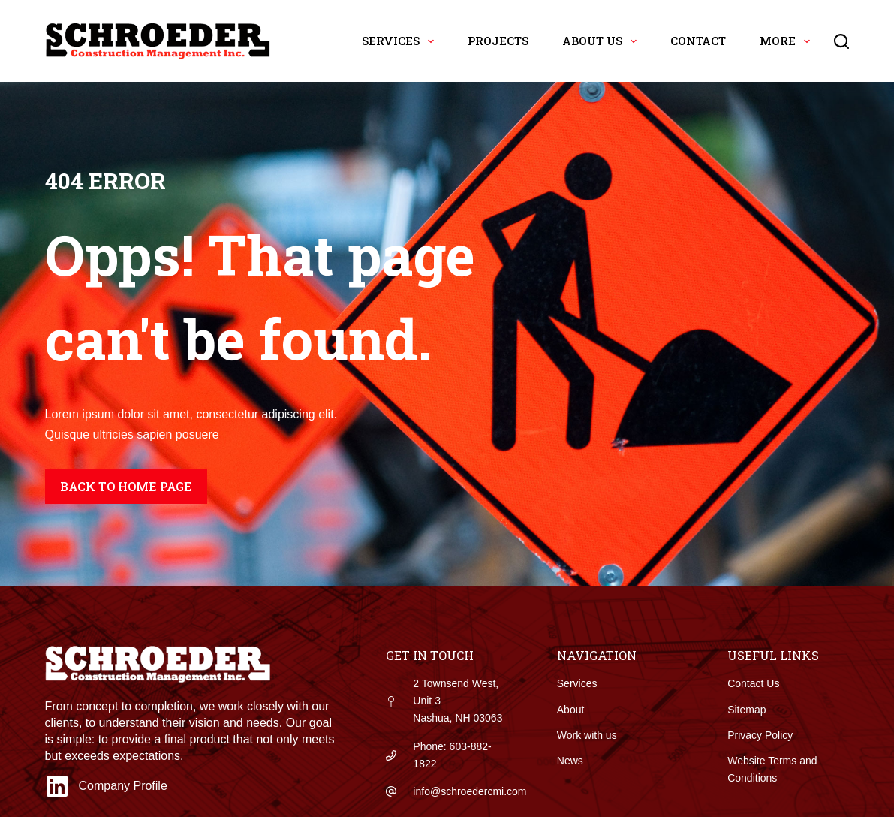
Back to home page (126, 486)
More (788, 41)
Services (401, 41)
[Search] (841, 41)
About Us (602, 41)
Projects (498, 40)
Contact (698, 40)
